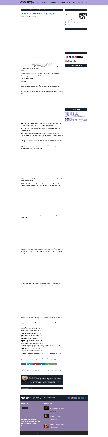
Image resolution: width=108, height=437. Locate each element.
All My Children (68, 19)
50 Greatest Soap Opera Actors (71, 113)
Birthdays (46, 358)
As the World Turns (69, 20)
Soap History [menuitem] (52, 2)
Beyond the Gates (68, 14)
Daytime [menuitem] (68, 2)
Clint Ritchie (52, 358)
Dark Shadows (76, 20)
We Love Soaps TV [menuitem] (61, 2)
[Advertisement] (75, 40)
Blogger (37, 433)
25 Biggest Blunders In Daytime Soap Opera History (75, 116)
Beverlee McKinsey (39, 358)
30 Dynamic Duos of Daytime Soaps (72, 115)
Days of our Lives (24, 359)
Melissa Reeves (71, 120)
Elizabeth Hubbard (68, 121)
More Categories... (68, 24)
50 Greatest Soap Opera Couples (71, 114)
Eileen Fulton (75, 121)
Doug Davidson (83, 120)
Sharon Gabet (77, 120)
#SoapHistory (27, 9)
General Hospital (68, 16)
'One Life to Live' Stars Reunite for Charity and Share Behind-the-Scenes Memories (57, 426)
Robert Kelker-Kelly (52, 359)
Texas (59, 359)
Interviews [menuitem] (44, 2)
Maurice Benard (82, 121)
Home (23, 9)
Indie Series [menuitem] (80, 2)
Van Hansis (81, 119)
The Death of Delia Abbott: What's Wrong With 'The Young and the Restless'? (57, 408)
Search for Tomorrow (78, 22)
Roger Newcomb (25, 16)
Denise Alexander (74, 119)
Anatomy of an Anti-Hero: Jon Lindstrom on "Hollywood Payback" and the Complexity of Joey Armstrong (30, 422)
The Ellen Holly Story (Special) (71, 123)
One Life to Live (44, 359)
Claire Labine (67, 119)
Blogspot (27, 433)
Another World (31, 358)
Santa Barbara (71, 22)
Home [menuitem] (38, 2)
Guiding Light (32, 359)
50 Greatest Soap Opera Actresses (71, 112)
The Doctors (81, 20)
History (37, 359)
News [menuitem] (74, 2)
